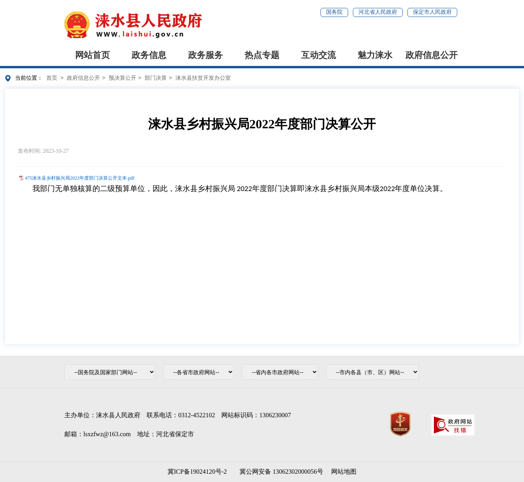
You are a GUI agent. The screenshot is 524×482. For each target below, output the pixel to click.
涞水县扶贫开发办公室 (203, 78)
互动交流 (318, 55)
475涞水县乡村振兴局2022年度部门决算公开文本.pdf (79, 178)
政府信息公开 (431, 55)
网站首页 (92, 55)
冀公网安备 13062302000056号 (279, 471)
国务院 (334, 12)
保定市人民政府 (432, 12)
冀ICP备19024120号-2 (197, 471)
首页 (51, 78)
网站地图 (343, 471)
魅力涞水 (375, 55)
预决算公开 (122, 78)
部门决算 (156, 78)
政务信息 (149, 55)
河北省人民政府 (377, 12)
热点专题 (262, 55)
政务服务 (205, 55)
